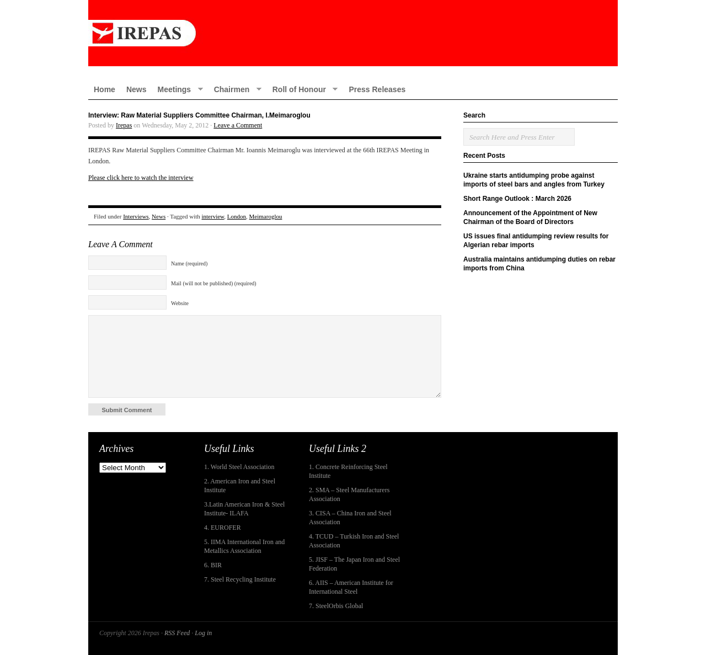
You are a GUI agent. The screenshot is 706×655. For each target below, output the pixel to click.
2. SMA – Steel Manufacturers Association (349, 494)
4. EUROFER (222, 527)
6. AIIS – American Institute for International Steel (351, 587)
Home (104, 89)
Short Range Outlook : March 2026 (517, 199)
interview (213, 216)
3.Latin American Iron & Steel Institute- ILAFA (244, 508)
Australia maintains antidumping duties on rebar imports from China (539, 263)
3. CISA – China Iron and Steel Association (350, 517)
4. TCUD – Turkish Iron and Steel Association (354, 540)
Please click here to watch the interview (141, 178)
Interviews (135, 216)
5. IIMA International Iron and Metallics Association (244, 546)
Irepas (124, 125)
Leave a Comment (237, 125)
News (136, 89)
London (236, 216)
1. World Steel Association (239, 467)
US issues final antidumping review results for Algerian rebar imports (535, 240)
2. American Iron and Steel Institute (239, 485)
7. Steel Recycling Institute (240, 579)
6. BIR (213, 565)
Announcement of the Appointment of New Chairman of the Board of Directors (530, 217)
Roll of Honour (302, 89)
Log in (203, 633)
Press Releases (377, 89)
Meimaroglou (265, 216)
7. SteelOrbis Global (336, 606)
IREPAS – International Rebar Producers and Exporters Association (353, 33)
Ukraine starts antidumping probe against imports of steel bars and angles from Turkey (534, 180)
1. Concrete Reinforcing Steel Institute (348, 471)
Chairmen (234, 89)
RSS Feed (177, 633)
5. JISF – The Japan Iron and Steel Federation (354, 564)
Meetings (177, 89)
